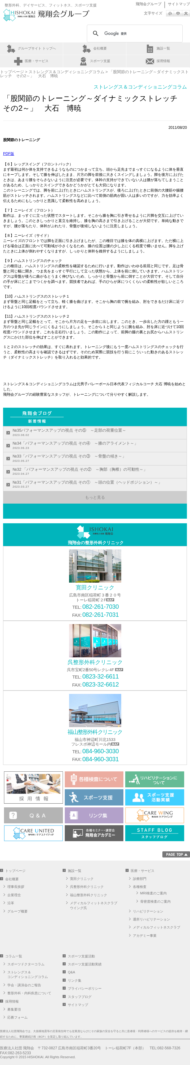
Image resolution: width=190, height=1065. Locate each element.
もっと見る (95, 497)
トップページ (12, 71)
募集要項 (14, 1009)
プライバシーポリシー (85, 988)
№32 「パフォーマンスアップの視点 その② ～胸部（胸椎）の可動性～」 (80, 472)
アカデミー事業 (145, 935)
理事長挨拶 (15, 887)
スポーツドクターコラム (26, 964)
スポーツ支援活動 (81, 956)
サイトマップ (179, 4)
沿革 (10, 903)
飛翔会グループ (148, 4)
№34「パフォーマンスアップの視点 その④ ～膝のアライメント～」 (75, 445)
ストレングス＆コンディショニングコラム (66, 71)
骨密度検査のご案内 (155, 901)
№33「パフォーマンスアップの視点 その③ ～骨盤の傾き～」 (69, 458)
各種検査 (139, 887)
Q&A (71, 972)
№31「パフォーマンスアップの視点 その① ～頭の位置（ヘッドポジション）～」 (87, 484)
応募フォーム (17, 1017)
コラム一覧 (13, 956)
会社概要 (100, 48)
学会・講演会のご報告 (24, 985)
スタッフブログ (79, 997)
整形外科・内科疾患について (29, 993)
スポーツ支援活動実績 (85, 964)
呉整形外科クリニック (87, 887)
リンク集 (74, 980)
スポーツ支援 (100, 61)
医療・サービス (36, 61)
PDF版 (8, 154)
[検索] (133, 33)
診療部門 (139, 879)
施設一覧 (163, 48)
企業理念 (14, 895)
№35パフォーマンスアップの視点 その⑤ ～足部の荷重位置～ (69, 432)
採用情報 (163, 61)
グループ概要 (17, 911)
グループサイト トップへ (37, 48)
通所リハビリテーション (151, 919)
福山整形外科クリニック (88, 895)
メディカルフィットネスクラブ (156, 927)
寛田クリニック (82, 879)
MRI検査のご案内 (153, 893)
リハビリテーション (148, 911)
